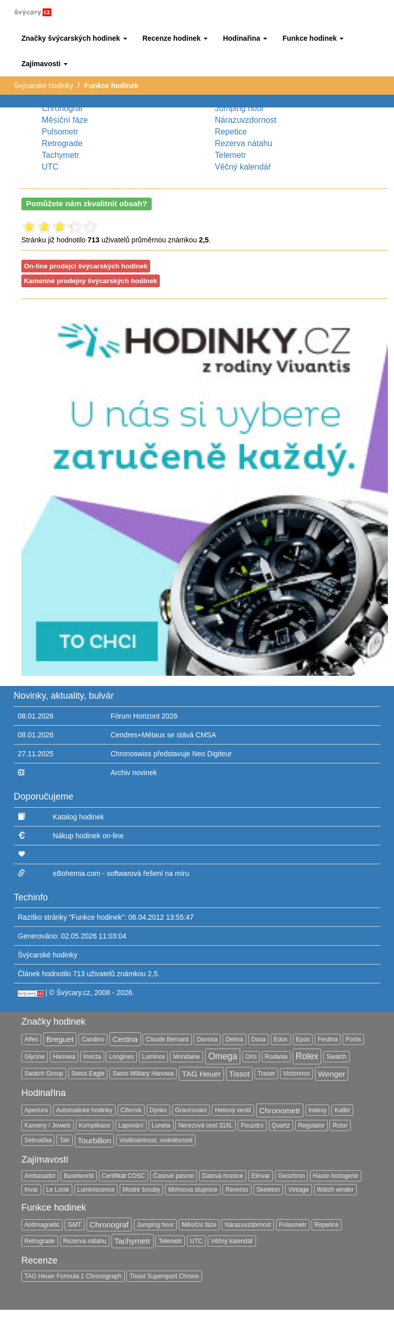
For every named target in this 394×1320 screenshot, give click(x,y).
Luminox (153, 1056)
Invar (31, 1189)
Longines (121, 1056)
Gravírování (191, 1110)
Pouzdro (252, 1125)
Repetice (231, 131)
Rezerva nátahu (243, 143)
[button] (74, 38)
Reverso (237, 1189)
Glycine (34, 1056)
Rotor (339, 1125)
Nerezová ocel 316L (205, 1125)
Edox (281, 1039)
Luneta (161, 1125)
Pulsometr (60, 131)
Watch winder (335, 1189)
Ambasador (39, 1175)
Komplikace (94, 1125)
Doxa (258, 1039)
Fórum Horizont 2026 (144, 716)
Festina (327, 1039)
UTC (50, 166)
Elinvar (260, 1175)
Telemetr (230, 155)
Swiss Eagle (87, 1073)
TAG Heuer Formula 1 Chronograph (73, 1276)
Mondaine (186, 1056)
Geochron (291, 1175)
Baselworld (79, 1175)
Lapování (131, 1125)
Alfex (31, 1039)
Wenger (332, 1073)
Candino (92, 1039)
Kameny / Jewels (47, 1125)
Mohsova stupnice (192, 1189)
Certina (125, 1039)
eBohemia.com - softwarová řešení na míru (121, 873)
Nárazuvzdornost (245, 120)
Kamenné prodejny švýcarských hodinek (90, 281)
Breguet (60, 1039)
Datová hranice (222, 1175)
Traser (266, 1073)
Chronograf (62, 108)
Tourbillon (94, 1140)
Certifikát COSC (123, 1175)
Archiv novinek (133, 772)
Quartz (281, 1125)
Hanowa (64, 1056)
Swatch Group (43, 1073)
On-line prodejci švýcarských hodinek (86, 266)
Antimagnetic (42, 1224)
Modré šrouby (141, 1189)
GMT (74, 1224)
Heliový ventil (233, 1110)
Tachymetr (60, 155)
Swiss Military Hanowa (143, 1073)
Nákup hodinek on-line (88, 836)
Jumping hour (239, 108)
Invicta (92, 1056)
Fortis (353, 1039)
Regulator (311, 1125)
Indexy (317, 1110)
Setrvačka (37, 1140)
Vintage (298, 1189)
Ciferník (131, 1110)
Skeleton (268, 1189)
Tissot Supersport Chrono (164, 1276)
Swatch (336, 1056)
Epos (302, 1039)
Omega (222, 1056)
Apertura (36, 1110)
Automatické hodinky (84, 1110)
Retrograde (62, 143)
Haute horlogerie (335, 1175)
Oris (251, 1056)
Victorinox (296, 1073)
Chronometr (279, 1110)
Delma (234, 1039)
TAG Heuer (201, 1073)
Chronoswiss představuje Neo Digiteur (171, 754)
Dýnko (158, 1110)
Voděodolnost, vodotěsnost (155, 1140)
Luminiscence (96, 1189)
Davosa (206, 1039)
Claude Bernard (167, 1039)
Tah (64, 1140)
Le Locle (57, 1189)
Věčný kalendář (243, 166)
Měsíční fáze (65, 120)
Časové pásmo (173, 1175)
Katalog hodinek (78, 817)
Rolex (307, 1056)
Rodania (276, 1056)
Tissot (239, 1073)
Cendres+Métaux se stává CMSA (163, 735)
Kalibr (342, 1110)
